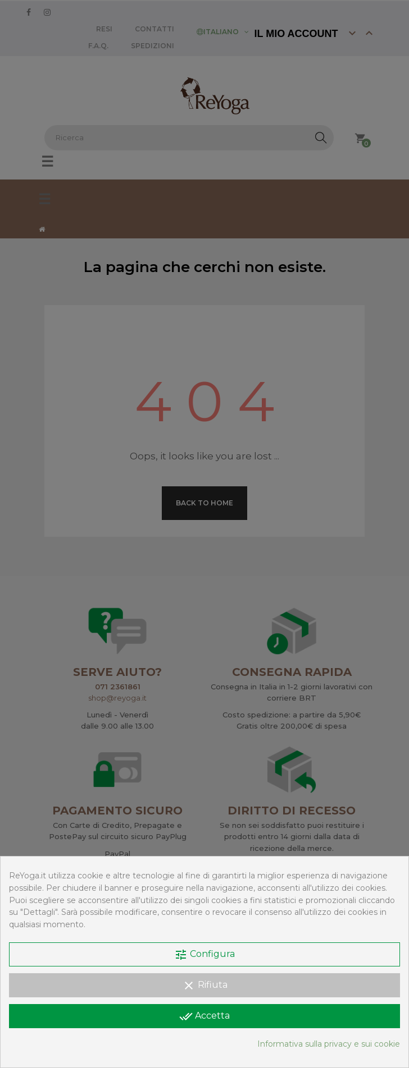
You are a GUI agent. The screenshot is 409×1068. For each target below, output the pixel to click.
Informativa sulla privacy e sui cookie (328, 1044)
